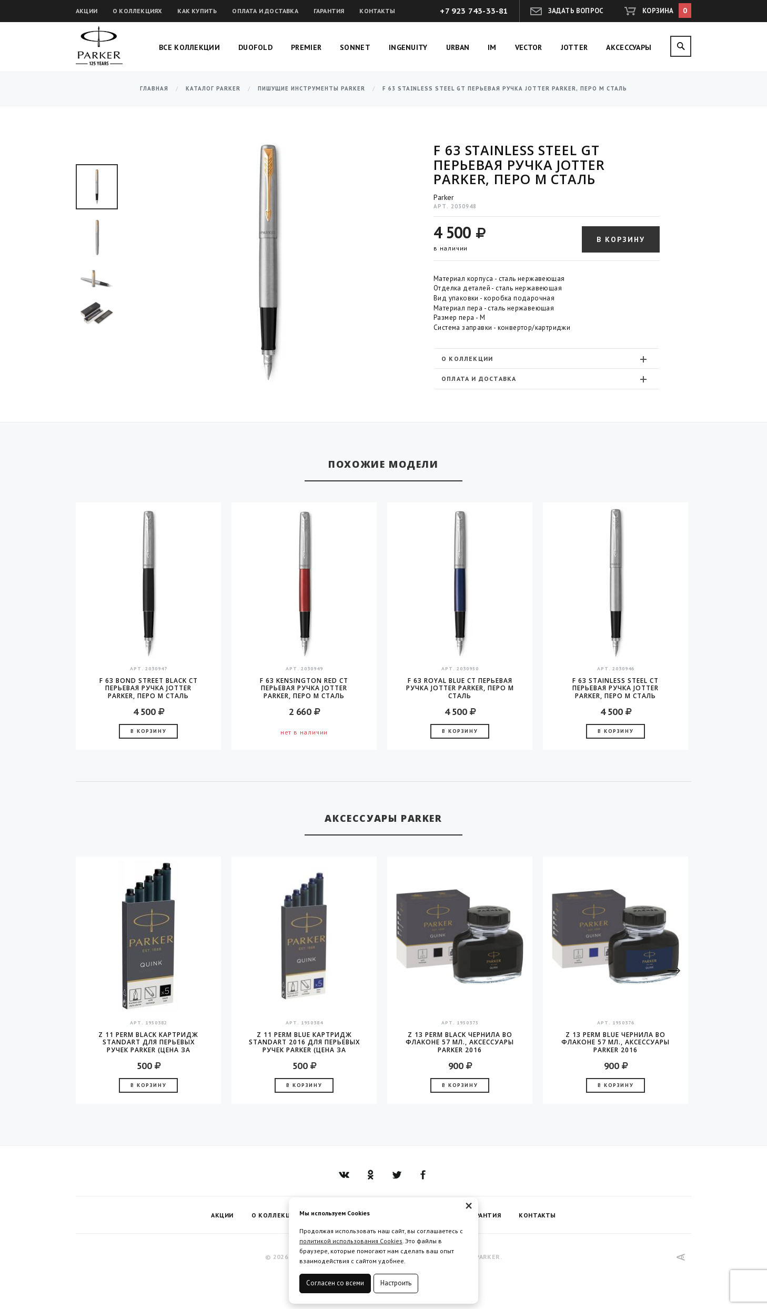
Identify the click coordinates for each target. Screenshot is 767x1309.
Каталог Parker (213, 88)
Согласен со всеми (335, 1282)
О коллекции (545, 359)
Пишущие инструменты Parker (311, 88)
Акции (86, 11)
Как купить (197, 11)
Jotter (574, 47)
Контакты (377, 11)
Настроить (395, 1282)
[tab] (546, 358)
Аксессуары (628, 47)
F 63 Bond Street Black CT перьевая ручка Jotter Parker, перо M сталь (148, 688)
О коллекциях (137, 11)
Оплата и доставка (265, 11)
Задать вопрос (576, 10)
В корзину (621, 239)
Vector (528, 47)
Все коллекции (189, 47)
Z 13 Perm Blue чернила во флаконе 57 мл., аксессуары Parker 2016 (615, 1042)
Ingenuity (408, 47)
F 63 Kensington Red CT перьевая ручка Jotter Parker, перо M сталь (304, 688)
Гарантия (329, 11)
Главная (154, 88)
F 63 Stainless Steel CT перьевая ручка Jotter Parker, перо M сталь (615, 688)
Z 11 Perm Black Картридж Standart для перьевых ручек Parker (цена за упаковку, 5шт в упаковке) (148, 1042)
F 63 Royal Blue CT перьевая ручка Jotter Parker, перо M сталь (460, 688)
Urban (458, 47)
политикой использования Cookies (350, 1241)
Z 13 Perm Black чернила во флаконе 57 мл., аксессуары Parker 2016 (460, 1042)
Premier (306, 47)
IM (492, 47)
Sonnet (355, 47)
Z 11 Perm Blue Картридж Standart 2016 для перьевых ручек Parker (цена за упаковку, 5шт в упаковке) (304, 1042)
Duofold (255, 47)
